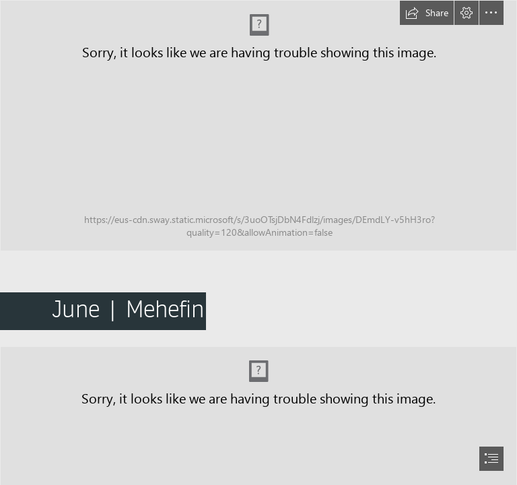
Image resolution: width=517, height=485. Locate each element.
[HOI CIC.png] (258, 125)
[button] (427, 13)
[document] (258, 242)
